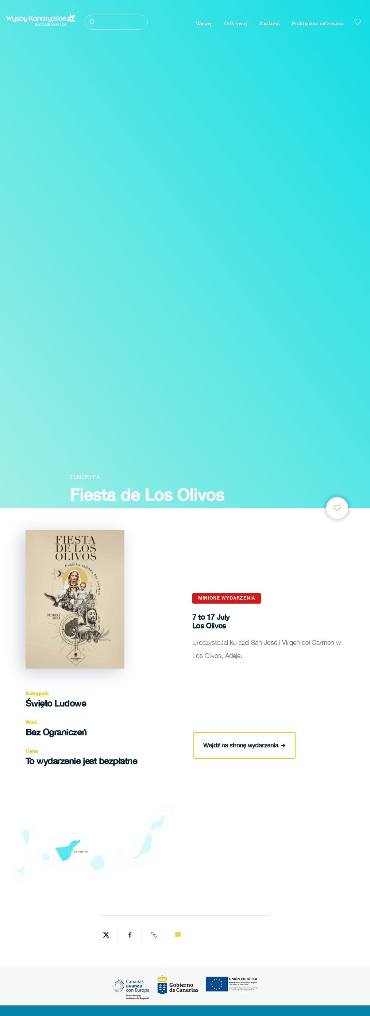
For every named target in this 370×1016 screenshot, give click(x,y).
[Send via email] (178, 936)
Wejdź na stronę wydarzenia (244, 744)
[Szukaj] (116, 22)
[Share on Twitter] (106, 936)
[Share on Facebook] (130, 936)
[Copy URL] (154, 936)
